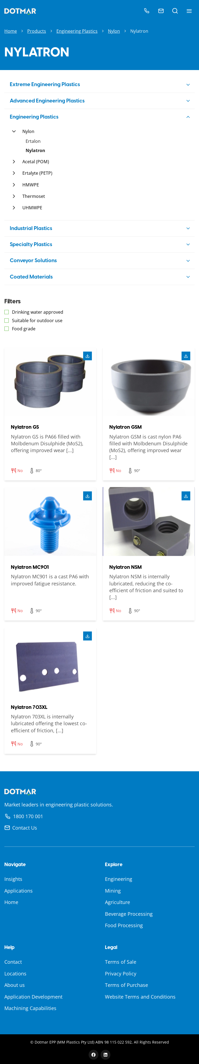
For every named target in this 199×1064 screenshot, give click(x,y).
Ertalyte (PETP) (37, 173)
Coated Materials (31, 277)
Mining (113, 890)
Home (10, 31)
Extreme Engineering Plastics (45, 84)
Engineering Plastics (77, 31)
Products (36, 31)
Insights (13, 879)
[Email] (160, 11)
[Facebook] (93, 1055)
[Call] (146, 11)
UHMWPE (32, 208)
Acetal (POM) (35, 162)
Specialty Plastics (31, 244)
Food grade (23, 329)
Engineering (118, 879)
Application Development (33, 996)
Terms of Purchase (126, 985)
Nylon (114, 31)
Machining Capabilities (30, 1008)
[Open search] (175, 10)
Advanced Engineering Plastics (47, 101)
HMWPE (30, 185)
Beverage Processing (129, 914)
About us (14, 985)
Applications (18, 890)
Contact (13, 962)
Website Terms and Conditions (140, 996)
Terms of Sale (120, 962)
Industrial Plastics (31, 228)
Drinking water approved (37, 312)
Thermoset (33, 196)
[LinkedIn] (105, 1055)
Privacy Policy (120, 973)
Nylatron (35, 150)
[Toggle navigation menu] (189, 10)
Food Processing (124, 925)
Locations (15, 973)
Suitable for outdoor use (37, 321)
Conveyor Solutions (33, 260)
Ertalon (33, 141)
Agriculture (117, 902)
